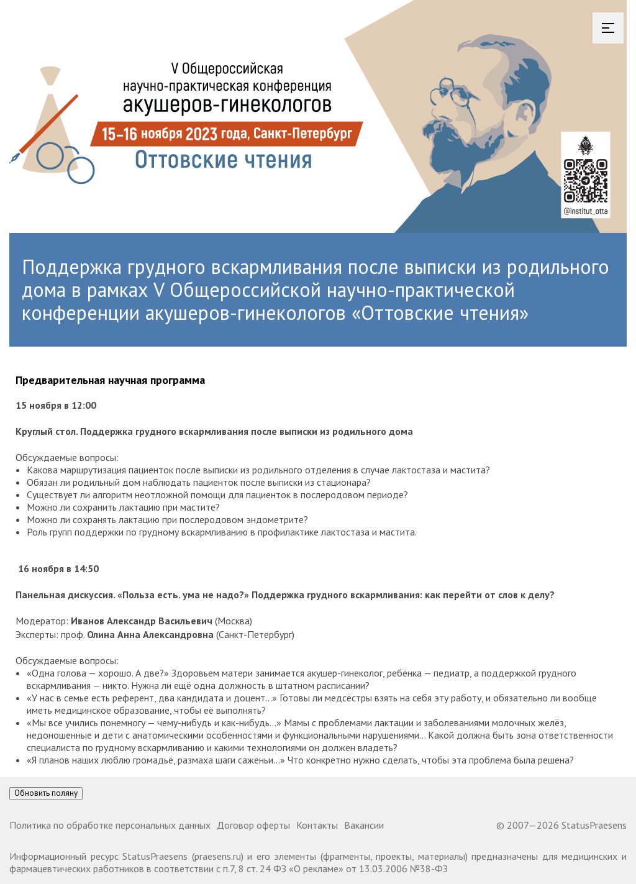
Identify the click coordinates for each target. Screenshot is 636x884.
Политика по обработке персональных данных (110, 825)
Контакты (317, 825)
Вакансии (364, 825)
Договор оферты (253, 825)
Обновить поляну (46, 793)
